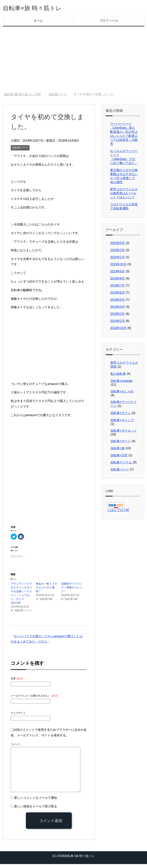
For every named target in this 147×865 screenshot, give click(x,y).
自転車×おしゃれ (122, 392)
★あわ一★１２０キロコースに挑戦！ (46, 588)
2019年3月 (117, 314)
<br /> (22, 453)
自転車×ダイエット (123, 431)
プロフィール (109, 21)
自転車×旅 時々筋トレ (37, 8)
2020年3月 (117, 251)
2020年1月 (117, 258)
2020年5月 (117, 244)
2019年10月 (118, 265)
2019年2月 (117, 321)
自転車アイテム (121, 463)
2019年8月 (117, 279)
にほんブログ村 (118, 511)
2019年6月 (117, 293)
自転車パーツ (20, 148)
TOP (22, 95)
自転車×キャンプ (122, 421)
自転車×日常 (118, 456)
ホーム (38, 21)
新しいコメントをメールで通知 (35, 798)
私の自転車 (118, 374)
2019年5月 (117, 300)
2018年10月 (118, 329)
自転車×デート (120, 442)
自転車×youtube (121, 381)
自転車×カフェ (120, 414)
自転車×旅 (117, 449)
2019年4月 (117, 307)
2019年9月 (117, 272)
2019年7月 (117, 286)
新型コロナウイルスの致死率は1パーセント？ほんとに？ (124, 194)
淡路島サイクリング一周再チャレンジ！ (71, 588)
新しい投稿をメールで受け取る (35, 807)
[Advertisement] (73, 60)
